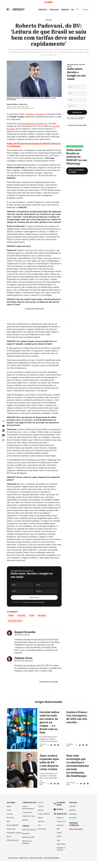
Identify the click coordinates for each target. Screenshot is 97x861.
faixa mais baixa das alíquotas (33, 123)
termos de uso (23, 858)
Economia (21, 615)
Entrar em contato (76, 829)
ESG (72, 10)
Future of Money (44, 814)
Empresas (65, 10)
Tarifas (10, 615)
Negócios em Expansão (27, 842)
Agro (58, 840)
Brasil (32, 615)
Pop (39, 825)
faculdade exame (61, 804)
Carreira (10, 814)
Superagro (26, 833)
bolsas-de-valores (15, 621)
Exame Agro (11, 829)
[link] (3, 426)
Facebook (72, 818)
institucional (13, 858)
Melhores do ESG (28, 837)
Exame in (60, 818)
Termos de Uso (27, 602)
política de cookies (35, 858)
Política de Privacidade (38, 602)
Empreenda (61, 844)
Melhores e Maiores (29, 830)
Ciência (40, 806)
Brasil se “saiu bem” (35, 114)
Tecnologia (54, 10)
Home (9, 806)
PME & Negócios (12, 840)
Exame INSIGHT (12, 825)
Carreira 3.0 (61, 821)
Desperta (60, 825)
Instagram (73, 814)
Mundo (40, 818)
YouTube (72, 806)
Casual (40, 802)
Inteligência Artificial (14, 833)
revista (60, 809)
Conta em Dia (27, 812)
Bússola (25, 820)
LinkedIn (72, 810)
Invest (9, 836)
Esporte (41, 810)
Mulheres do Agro (28, 816)
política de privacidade (51, 858)
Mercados (43, 10)
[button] (3, 421)
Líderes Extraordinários (28, 807)
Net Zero (41, 821)
